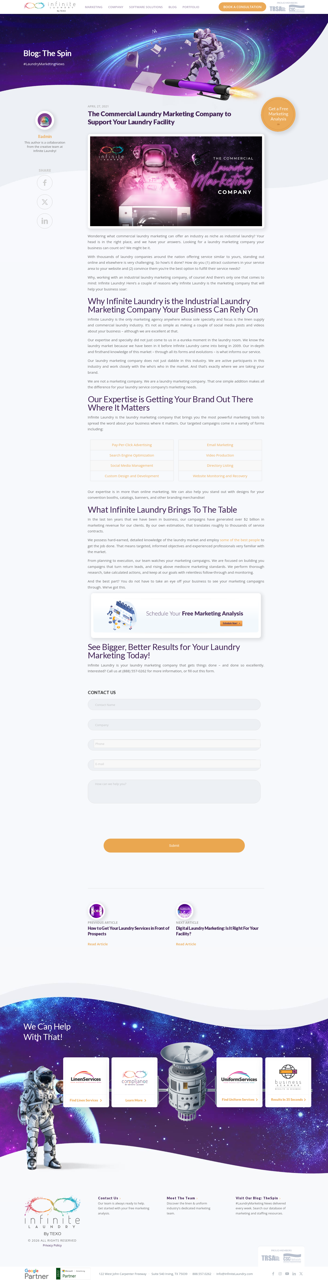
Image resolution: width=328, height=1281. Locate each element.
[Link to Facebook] (273, 1273)
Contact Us (108, 1198)
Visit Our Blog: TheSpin (257, 1198)
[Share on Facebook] (44, 182)
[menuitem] (92, 7)
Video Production (220, 455)
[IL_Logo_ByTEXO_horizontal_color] (49, 6)
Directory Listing (220, 465)
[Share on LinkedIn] (44, 220)
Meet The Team (181, 1198)
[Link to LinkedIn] (294, 1273)
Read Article (98, 944)
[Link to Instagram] (280, 1273)
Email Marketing (220, 444)
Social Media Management (132, 465)
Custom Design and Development (132, 475)
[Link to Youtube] (287, 1273)
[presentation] (123, 821)
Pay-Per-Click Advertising (132, 444)
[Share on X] (44, 201)
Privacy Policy (52, 1245)
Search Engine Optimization (132, 455)
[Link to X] (301, 1273)
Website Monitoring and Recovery (220, 475)
